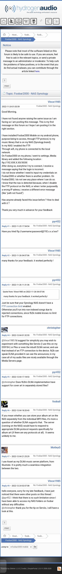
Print (6, 86)
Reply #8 (6, 486)
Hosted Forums (15, 35)
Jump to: (5, 547)
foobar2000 (27, 35)
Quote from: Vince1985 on (23, 292)
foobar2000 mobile (40, 35)
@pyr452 (6, 497)
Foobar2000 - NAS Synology (18, 39)
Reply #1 (6, 226)
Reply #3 (6, 285)
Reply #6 (6, 410)
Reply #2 (6, 255)
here (37, 71)
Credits (23, 568)
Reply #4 (6, 335)
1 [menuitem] (4, 80)
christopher (54, 327)
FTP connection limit (12, 306)
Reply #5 (6, 377)
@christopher (8, 382)
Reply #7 (6, 456)
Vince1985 (54, 101)
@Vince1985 (8, 340)
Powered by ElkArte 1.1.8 (10, 568)
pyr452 (56, 221)
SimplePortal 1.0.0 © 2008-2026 (39, 568)
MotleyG (56, 447)
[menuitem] (6, 86)
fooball (56, 401)
